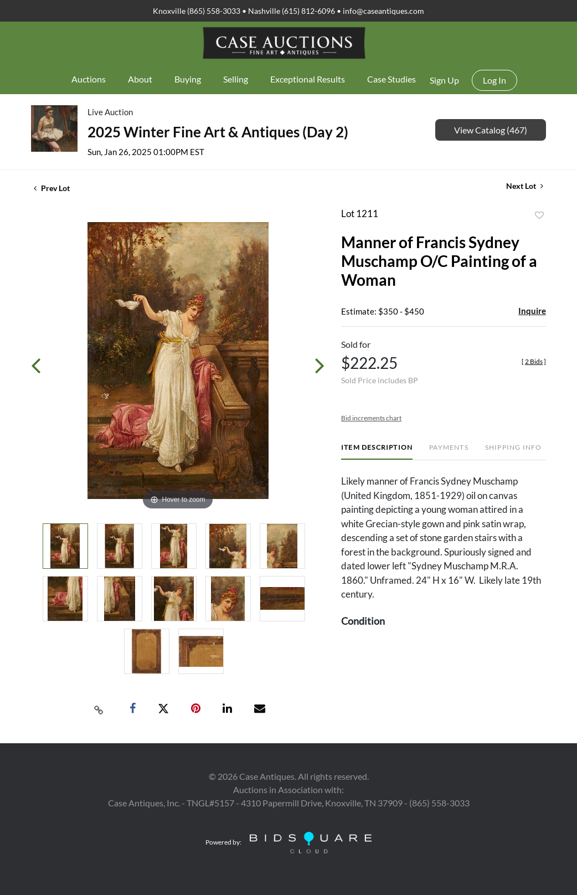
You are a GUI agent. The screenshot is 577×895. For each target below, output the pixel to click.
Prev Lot (52, 188)
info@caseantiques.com (383, 11)
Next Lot (524, 186)
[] (534, 361)
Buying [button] (187, 79)
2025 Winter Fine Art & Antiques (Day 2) (217, 132)
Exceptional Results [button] (307, 79)
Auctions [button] (88, 79)
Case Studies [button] (391, 79)
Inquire (532, 311)
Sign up (444, 80)
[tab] (377, 452)
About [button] (140, 79)
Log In (494, 80)
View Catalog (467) (490, 130)
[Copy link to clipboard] (99, 709)
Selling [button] (235, 79)
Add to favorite (539, 215)
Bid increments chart (371, 418)
